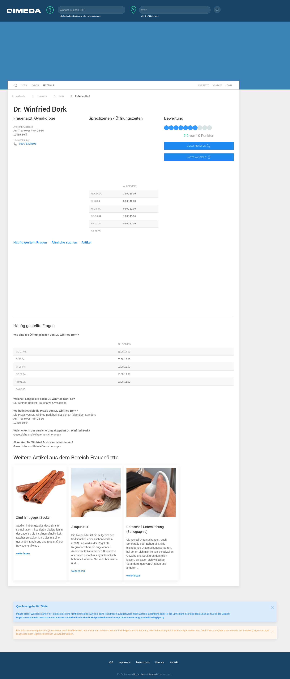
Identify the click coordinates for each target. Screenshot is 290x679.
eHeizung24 (138, 674)
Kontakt (217, 85)
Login (229, 85)
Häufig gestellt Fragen (30, 242)
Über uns (159, 662)
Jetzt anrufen (199, 146)
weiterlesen (23, 553)
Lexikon (35, 85)
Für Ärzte (203, 85)
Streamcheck (154, 674)
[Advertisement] (145, 51)
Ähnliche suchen (64, 242)
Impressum (125, 662)
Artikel (87, 242)
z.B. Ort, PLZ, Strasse (150, 16)
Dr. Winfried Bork (80, 96)
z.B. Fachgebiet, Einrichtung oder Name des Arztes (80, 16)
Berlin (58, 96)
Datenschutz (142, 662)
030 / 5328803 (27, 143)
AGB (111, 662)
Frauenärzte (39, 96)
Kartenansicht (199, 157)
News (24, 85)
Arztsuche (48, 85)
